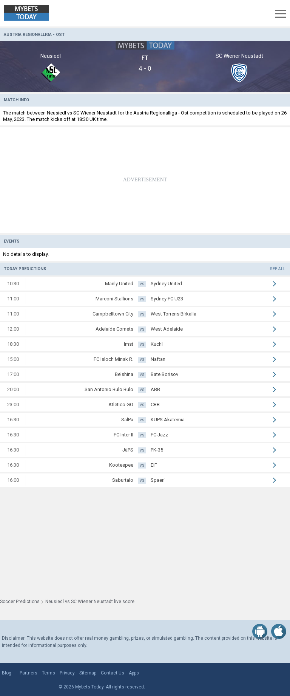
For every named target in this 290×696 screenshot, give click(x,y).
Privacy (67, 673)
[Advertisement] (145, 180)
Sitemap (87, 673)
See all (277, 268)
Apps (134, 673)
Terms (48, 673)
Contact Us (112, 673)
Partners (28, 673)
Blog (6, 673)
